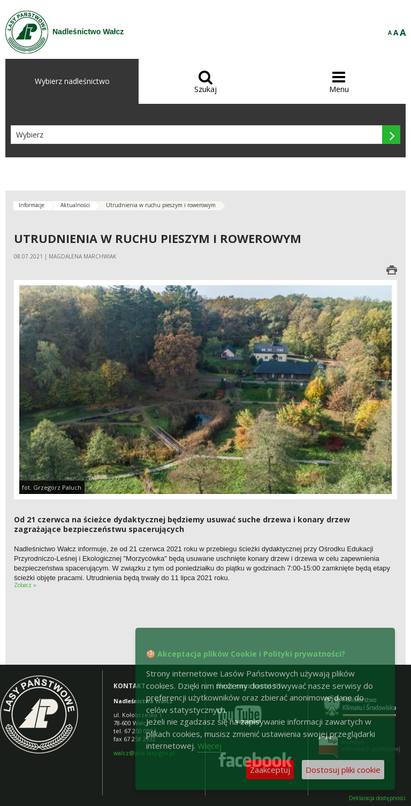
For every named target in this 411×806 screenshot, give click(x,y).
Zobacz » (25, 585)
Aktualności (75, 205)
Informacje (31, 205)
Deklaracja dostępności (377, 798)
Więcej (209, 745)
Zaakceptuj (270, 769)
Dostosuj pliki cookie (343, 769)
